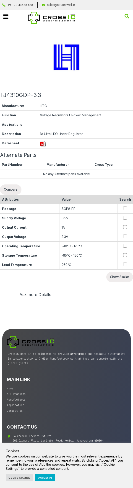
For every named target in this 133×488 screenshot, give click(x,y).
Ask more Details (35, 295)
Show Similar (119, 277)
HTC (43, 106)
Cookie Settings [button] (19, 477)
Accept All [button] (45, 477)
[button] (5, 16)
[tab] (30, 297)
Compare (11, 189)
